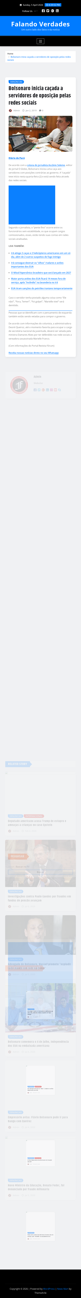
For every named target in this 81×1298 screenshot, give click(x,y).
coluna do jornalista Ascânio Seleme (46, 196)
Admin (16, 141)
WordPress (49, 1288)
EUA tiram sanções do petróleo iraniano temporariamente (41, 319)
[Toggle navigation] (40, 41)
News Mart (62, 1288)
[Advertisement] (33, 236)
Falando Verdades (40, 24)
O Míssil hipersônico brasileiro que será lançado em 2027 (41, 304)
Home (10, 54)
